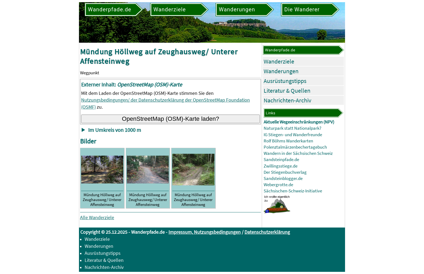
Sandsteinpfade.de (281, 159)
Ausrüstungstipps (285, 81)
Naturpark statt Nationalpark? (292, 128)
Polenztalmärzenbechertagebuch (295, 147)
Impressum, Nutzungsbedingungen (204, 232)
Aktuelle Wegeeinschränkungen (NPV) (299, 122)
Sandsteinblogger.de (283, 178)
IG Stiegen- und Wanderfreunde (293, 135)
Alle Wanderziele (97, 217)
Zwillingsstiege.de (280, 166)
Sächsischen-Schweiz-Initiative (293, 191)
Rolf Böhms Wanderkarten (288, 141)
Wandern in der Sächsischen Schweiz (298, 153)
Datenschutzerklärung (267, 232)
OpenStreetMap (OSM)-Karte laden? (170, 118)
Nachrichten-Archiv (287, 100)
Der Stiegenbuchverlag (285, 172)
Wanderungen (281, 71)
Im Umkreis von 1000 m (114, 129)
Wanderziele (279, 61)
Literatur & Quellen (287, 90)
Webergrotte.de (278, 185)
